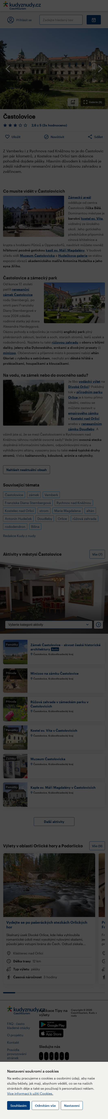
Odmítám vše (45, 1105)
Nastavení (72, 1105)
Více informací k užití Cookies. (30, 1093)
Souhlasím (18, 1105)
